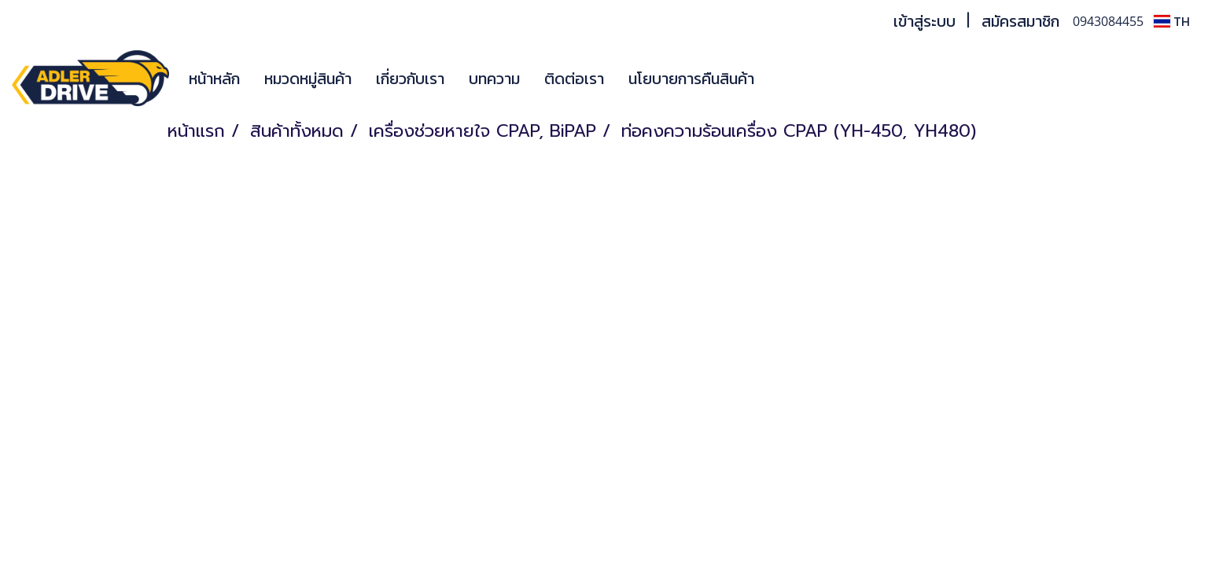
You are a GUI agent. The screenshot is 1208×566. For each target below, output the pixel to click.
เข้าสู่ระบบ (924, 21)
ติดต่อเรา (574, 78)
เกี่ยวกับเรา (410, 78)
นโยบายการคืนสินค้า (691, 78)
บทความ (494, 78)
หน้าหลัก (214, 78)
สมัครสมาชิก (1020, 21)
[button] (789, 78)
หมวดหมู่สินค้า (308, 78)
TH (1172, 21)
